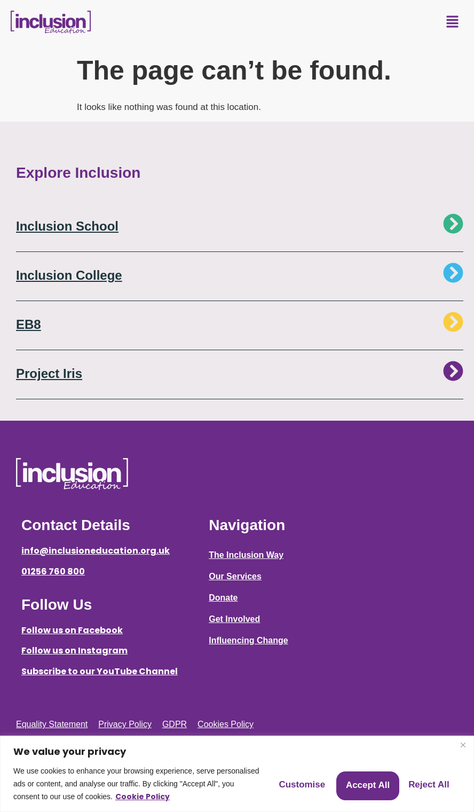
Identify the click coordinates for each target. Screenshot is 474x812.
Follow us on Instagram (74, 650)
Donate (223, 597)
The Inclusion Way (246, 554)
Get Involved (234, 619)
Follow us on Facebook (72, 630)
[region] (237, 767)
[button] (452, 22)
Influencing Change (248, 640)
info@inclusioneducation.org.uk (95, 551)
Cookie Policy (70, 796)
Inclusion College (69, 275)
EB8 (28, 324)
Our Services (235, 576)
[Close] (462, 732)
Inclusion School (67, 226)
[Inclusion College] (453, 273)
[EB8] (453, 322)
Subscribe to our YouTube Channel (99, 671)
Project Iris (49, 373)
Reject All (343, 777)
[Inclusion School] (453, 224)
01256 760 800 (53, 571)
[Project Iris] (453, 371)
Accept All (422, 777)
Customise (262, 777)
